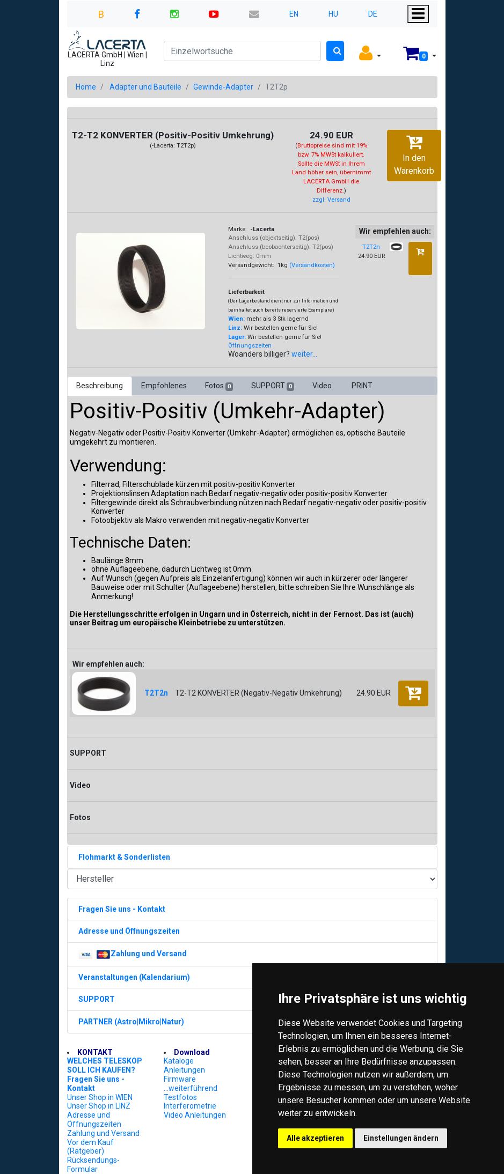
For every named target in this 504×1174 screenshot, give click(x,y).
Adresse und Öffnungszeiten (94, 1119)
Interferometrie (190, 1106)
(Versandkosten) (312, 265)
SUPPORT (272, 386)
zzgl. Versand (331, 199)
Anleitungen (184, 1070)
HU (333, 14)
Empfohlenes (164, 385)
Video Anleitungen (195, 1115)
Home (86, 87)
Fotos (219, 386)
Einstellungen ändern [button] (401, 1138)
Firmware (180, 1079)
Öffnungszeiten (250, 345)
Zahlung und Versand (103, 1133)
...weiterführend (190, 1088)
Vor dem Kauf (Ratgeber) (90, 1147)
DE (372, 14)
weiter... (304, 354)
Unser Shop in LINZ (98, 1106)
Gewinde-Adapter (223, 87)
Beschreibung (99, 385)
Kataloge (179, 1061)
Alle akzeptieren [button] (315, 1138)
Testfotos (180, 1097)
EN (293, 14)
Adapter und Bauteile (145, 87)
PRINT (362, 385)
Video (322, 385)
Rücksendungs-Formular (93, 1164)
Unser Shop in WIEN (100, 1097)
